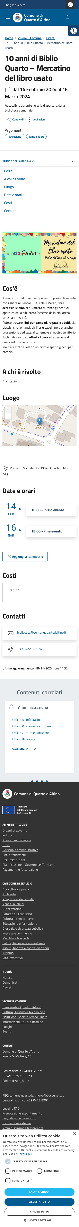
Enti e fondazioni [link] (14, 854)
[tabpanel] (39, 739)
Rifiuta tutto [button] (39, 1211)
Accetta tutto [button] (39, 1202)
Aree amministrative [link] (16, 840)
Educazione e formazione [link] (19, 923)
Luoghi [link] (7, 1026)
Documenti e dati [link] (14, 859)
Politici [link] (7, 835)
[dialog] (39, 1178)
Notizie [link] (7, 977)
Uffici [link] (6, 845)
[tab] (32, 781)
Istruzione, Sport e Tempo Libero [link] (24, 1016)
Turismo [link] (8, 952)
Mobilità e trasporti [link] (15, 938)
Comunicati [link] (10, 982)
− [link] (8, 416)
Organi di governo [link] (14, 830)
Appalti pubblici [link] (13, 903)
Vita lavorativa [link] (12, 957)
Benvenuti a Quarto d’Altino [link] (21, 1007)
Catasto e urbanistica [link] (17, 913)
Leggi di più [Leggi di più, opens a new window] (25, 1154)
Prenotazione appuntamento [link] (22, 1113)
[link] (73, 30)
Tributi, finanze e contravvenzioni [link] (25, 947)
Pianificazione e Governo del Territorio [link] (28, 864)
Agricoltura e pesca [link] (15, 889)
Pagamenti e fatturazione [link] (20, 869)
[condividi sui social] (14, 119)
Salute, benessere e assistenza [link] (23, 943)
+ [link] (8, 410)
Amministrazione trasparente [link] (22, 1127)
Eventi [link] (6, 1031)
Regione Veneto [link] (15, 5)
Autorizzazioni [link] (12, 908)
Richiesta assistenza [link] (16, 1123)
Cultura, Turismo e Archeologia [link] (23, 1011)
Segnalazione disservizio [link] (19, 1118)
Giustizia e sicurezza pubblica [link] (22, 928)
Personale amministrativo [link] (20, 849)
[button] (39, 1220)
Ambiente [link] (9, 894)
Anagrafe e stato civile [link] (18, 899)
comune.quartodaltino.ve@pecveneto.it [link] (36, 1095)
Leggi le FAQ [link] (11, 1108)
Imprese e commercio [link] (17, 933)
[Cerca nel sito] (68, 17)
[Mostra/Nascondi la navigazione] (8, 17)
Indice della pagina (19, 161)
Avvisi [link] (6, 987)
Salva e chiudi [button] (39, 1192)
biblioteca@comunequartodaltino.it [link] (41, 632)
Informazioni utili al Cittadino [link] (22, 1021)
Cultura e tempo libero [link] (18, 918)
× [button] (74, 1133)
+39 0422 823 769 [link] (30, 648)
